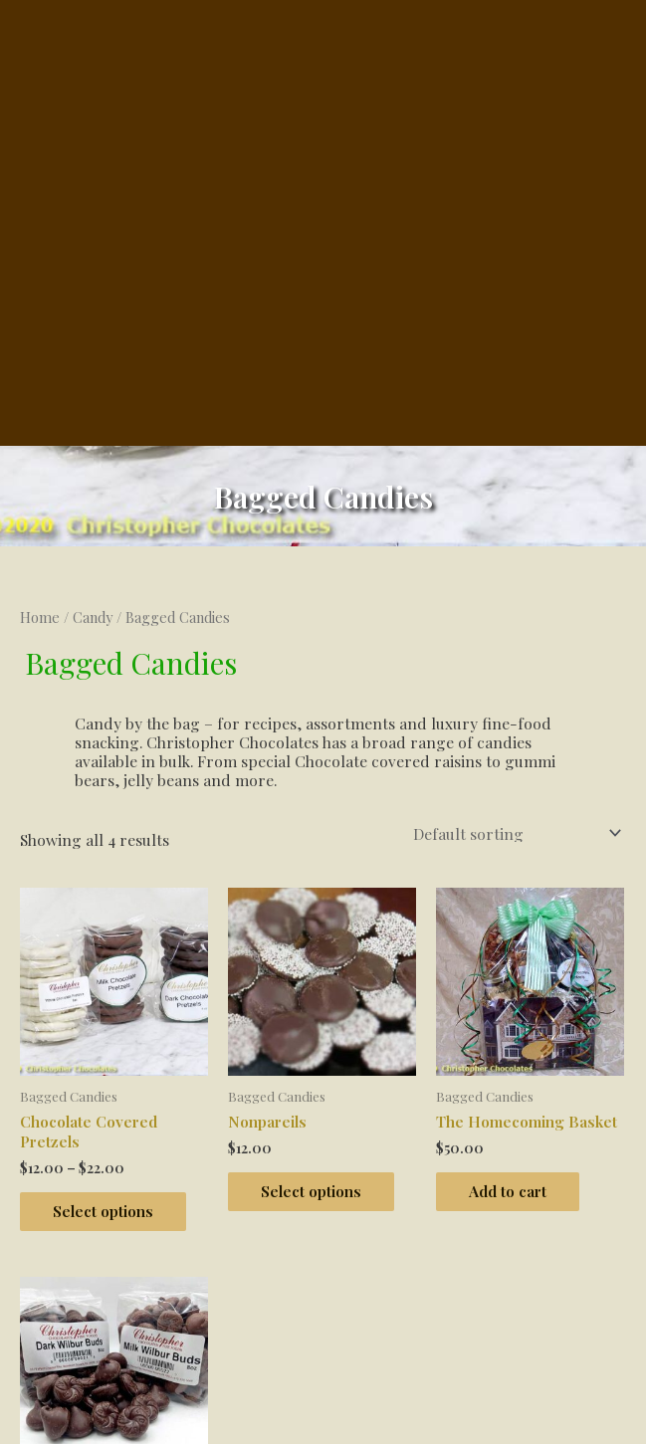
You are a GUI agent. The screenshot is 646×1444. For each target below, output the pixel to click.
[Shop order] (513, 550)
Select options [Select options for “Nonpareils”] (318, 909)
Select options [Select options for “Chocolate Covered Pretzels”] (110, 929)
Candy (92, 334)
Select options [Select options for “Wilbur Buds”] (110, 1299)
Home (40, 334)
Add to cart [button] (514, 909)
